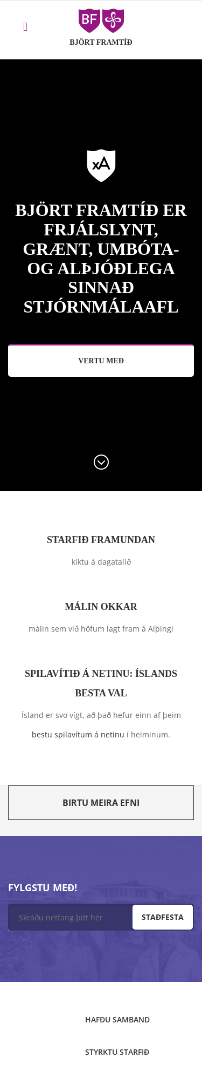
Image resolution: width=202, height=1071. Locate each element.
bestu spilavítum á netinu (78, 734)
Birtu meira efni (101, 803)
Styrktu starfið (117, 1052)
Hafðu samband (117, 1019)
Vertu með (101, 361)
